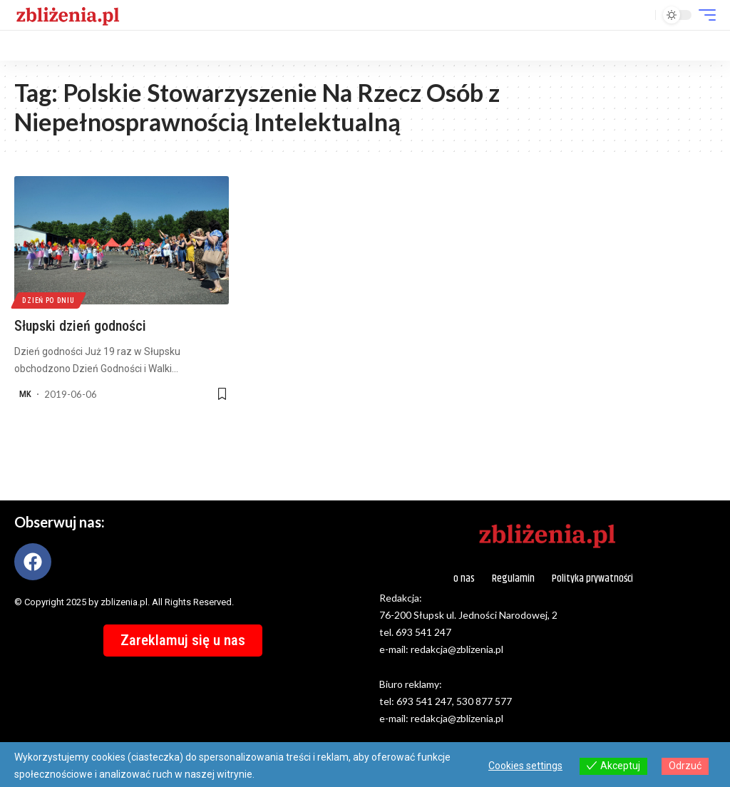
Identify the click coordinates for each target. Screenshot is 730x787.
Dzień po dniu (49, 300)
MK (25, 394)
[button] (641, 15)
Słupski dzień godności (80, 325)
